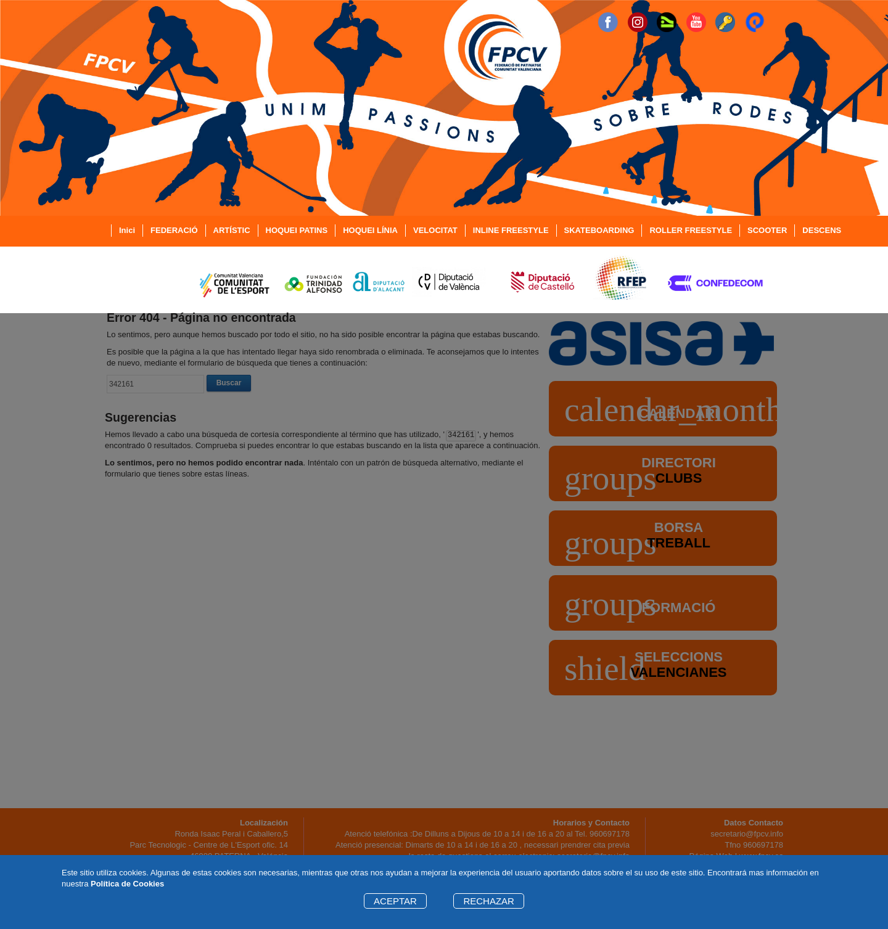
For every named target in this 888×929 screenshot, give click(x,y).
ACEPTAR (395, 901)
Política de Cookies (127, 883)
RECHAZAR (488, 901)
